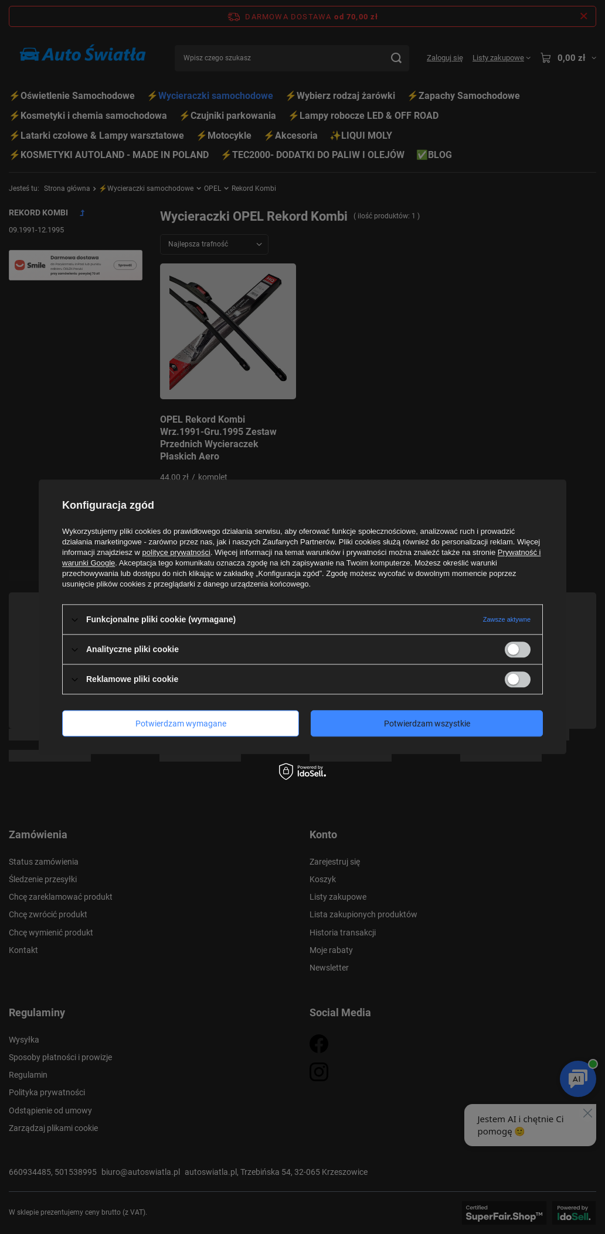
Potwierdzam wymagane (180, 723)
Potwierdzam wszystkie (427, 723)
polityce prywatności (176, 552)
